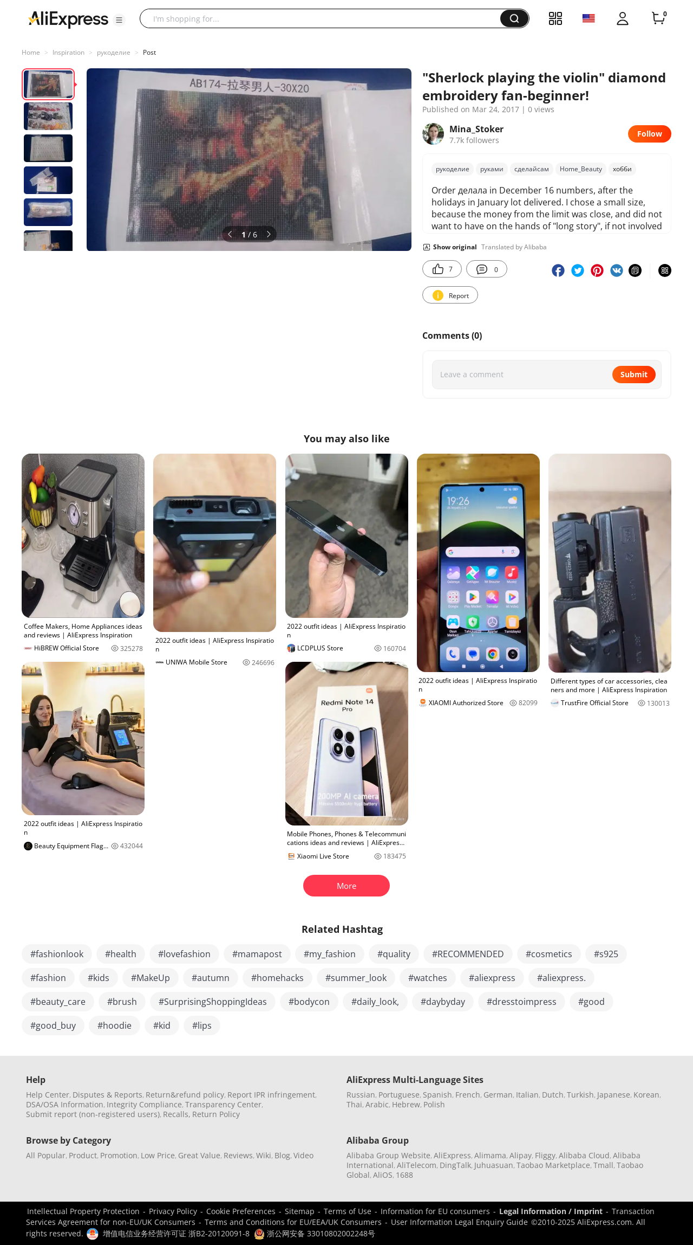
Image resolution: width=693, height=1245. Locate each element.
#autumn (211, 978)
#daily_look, (375, 1002)
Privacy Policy (173, 1211)
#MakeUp (150, 978)
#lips (202, 1025)
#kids (98, 978)
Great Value (199, 1155)
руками (492, 168)
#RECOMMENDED (468, 954)
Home (31, 52)
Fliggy (545, 1155)
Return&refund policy (185, 1094)
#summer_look (356, 978)
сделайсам (531, 168)
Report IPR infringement (271, 1094)
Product (83, 1155)
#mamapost (257, 954)
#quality (393, 954)
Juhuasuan (493, 1165)
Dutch (553, 1094)
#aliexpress (492, 978)
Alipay (520, 1155)
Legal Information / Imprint (551, 1211)
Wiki (263, 1155)
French (467, 1094)
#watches (427, 978)
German (498, 1094)
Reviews (238, 1155)
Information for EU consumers (435, 1211)
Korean (646, 1094)
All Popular (46, 1155)
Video (303, 1155)
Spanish (437, 1094)
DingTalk (455, 1165)
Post (149, 52)
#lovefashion (184, 954)
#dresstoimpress (522, 1002)
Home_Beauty (581, 168)
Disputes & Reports (107, 1094)
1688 (404, 1175)
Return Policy (216, 1114)
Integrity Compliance (144, 1104)
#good (591, 1002)
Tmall (603, 1165)
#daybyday (443, 1002)
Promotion (119, 1155)
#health (120, 954)
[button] (119, 20)
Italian (527, 1094)
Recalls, (177, 1114)
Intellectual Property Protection (83, 1211)
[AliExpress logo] (68, 19)
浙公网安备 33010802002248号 (314, 1233)
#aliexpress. (561, 978)
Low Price (158, 1155)
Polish (434, 1104)
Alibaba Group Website (388, 1155)
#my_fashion (330, 954)
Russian (360, 1094)
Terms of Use (347, 1211)
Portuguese (399, 1094)
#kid (162, 1025)
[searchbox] (324, 18)
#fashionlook (56, 954)
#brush (122, 1002)
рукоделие (113, 52)
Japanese (613, 1094)
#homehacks (277, 978)
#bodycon (309, 1002)
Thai (354, 1104)
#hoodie (114, 1025)
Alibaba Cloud (584, 1155)
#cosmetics (549, 954)
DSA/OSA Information (64, 1104)
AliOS (383, 1175)
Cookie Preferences (241, 1211)
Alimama (490, 1155)
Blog (282, 1155)
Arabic (377, 1104)
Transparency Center (223, 1104)
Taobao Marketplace (553, 1165)
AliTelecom (416, 1165)
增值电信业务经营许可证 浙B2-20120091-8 (176, 1233)
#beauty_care (58, 1002)
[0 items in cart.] (658, 18)
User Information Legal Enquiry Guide (459, 1222)
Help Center (47, 1094)
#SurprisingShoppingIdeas (213, 1002)
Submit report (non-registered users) (93, 1114)
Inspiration (68, 52)
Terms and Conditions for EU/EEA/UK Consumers (293, 1222)
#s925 (606, 954)
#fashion (48, 978)
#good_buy (53, 1025)
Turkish (580, 1094)
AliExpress (452, 1155)
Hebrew (406, 1104)
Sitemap (300, 1211)
